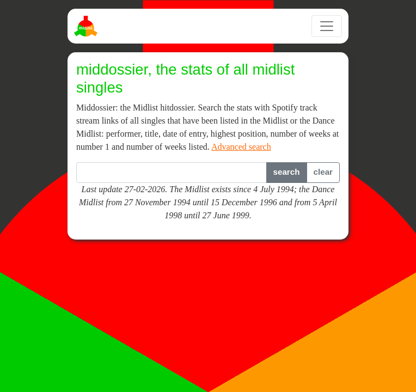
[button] (286, 172)
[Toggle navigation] (326, 26)
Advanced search (241, 146)
